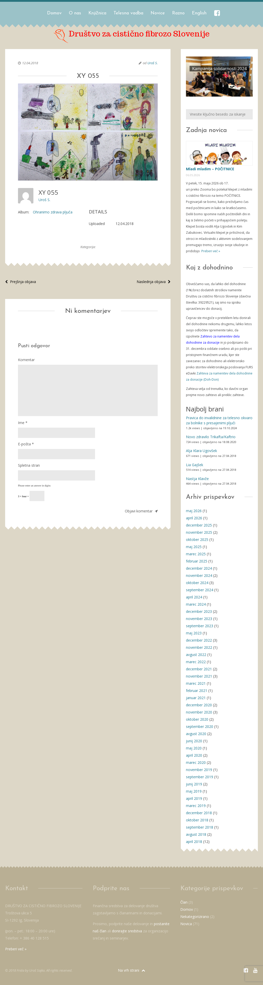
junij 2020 (194, 740)
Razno (178, 13)
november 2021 (199, 676)
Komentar (26, 359)
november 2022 (199, 647)
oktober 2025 (197, 539)
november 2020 (199, 712)
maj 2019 (194, 791)
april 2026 (194, 517)
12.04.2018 (30, 63)
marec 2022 (196, 661)
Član (183, 902)
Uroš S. (152, 63)
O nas (75, 13)
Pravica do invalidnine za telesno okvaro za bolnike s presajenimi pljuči (219, 420)
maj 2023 (194, 633)
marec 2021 (196, 683)
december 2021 (199, 669)
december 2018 (199, 812)
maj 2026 (194, 510)
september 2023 (199, 625)
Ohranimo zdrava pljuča (52, 212)
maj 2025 (194, 546)
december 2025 (199, 525)
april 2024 (194, 597)
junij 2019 (194, 784)
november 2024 (199, 575)
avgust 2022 (196, 654)
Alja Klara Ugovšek (201, 450)
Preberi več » (210, 251)
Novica (186, 923)
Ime (22, 422)
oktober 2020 (197, 719)
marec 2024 (196, 604)
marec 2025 (196, 553)
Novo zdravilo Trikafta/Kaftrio (211, 436)
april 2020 (194, 755)
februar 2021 (196, 690)
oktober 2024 (197, 582)
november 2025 (199, 532)
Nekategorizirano (194, 916)
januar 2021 (196, 697)
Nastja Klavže (197, 478)
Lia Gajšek (194, 464)
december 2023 (199, 611)
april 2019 (194, 798)
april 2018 (194, 841)
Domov (54, 13)
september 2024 (199, 589)
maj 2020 (194, 748)
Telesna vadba (128, 13)
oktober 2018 (197, 820)
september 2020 (199, 726)
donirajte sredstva (127, 930)
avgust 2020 (196, 733)
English (199, 13)
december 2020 (199, 704)
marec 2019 (196, 805)
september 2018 (199, 827)
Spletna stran (29, 465)
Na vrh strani (131, 970)
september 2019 (199, 776)
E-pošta (26, 444)
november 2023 (199, 618)
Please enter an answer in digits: (34, 485)
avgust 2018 (196, 834)
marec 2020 (196, 762)
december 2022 (199, 640)
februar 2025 (196, 561)
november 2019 (199, 769)
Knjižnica (97, 13)
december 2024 (199, 568)
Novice (158, 13)
